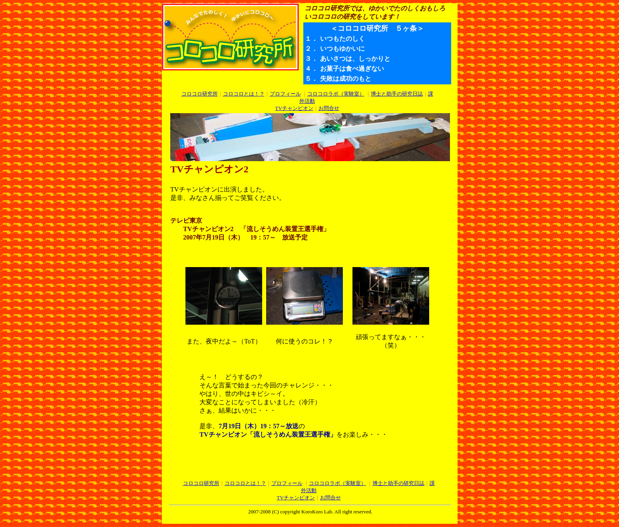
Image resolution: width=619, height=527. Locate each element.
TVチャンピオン (294, 108)
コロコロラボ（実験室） (335, 94)
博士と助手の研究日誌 (397, 94)
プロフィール (285, 94)
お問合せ (328, 108)
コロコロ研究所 (199, 94)
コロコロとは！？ (244, 94)
